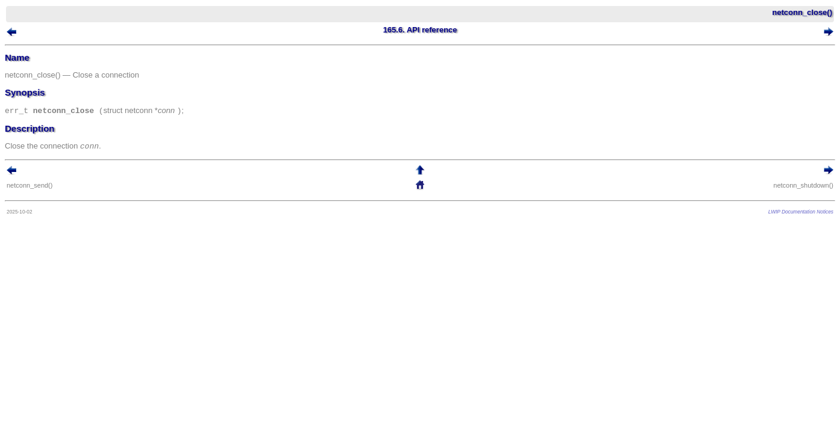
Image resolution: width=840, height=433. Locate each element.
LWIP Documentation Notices (782, 215)
